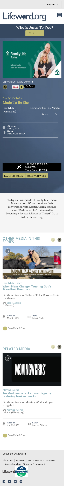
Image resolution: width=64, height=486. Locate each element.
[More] (21, 87)
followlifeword (36, 175)
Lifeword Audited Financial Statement (24, 464)
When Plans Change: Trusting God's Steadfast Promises (27, 288)
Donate (20, 460)
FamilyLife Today (16, 133)
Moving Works (39, 424)
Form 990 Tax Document (42, 460)
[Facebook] (5, 87)
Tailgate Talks (38, 318)
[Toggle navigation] (59, 15)
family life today (13, 175)
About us (8, 460)
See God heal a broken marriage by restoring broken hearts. (27, 395)
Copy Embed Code (16, 328)
